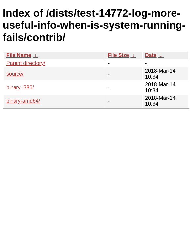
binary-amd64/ (23, 101)
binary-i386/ (20, 87)
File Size (118, 55)
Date (151, 55)
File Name (18, 55)
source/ (14, 74)
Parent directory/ (25, 63)
